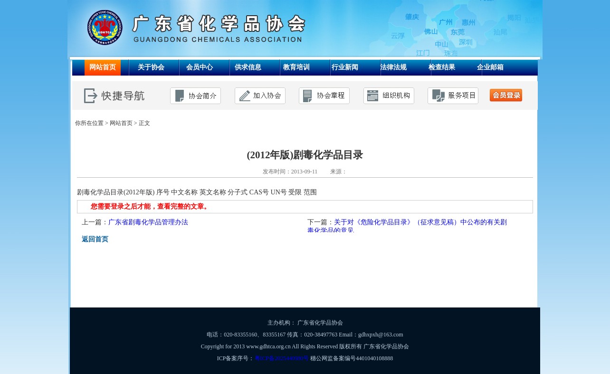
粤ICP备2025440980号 (282, 358)
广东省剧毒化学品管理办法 (148, 222)
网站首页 (121, 123)
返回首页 (95, 239)
